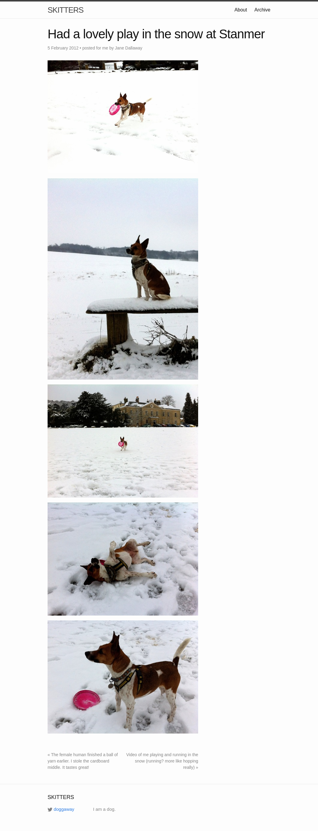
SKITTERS (65, 9)
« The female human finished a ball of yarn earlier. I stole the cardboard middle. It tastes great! (83, 761)
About (240, 9)
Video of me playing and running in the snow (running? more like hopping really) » (162, 761)
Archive (262, 9)
